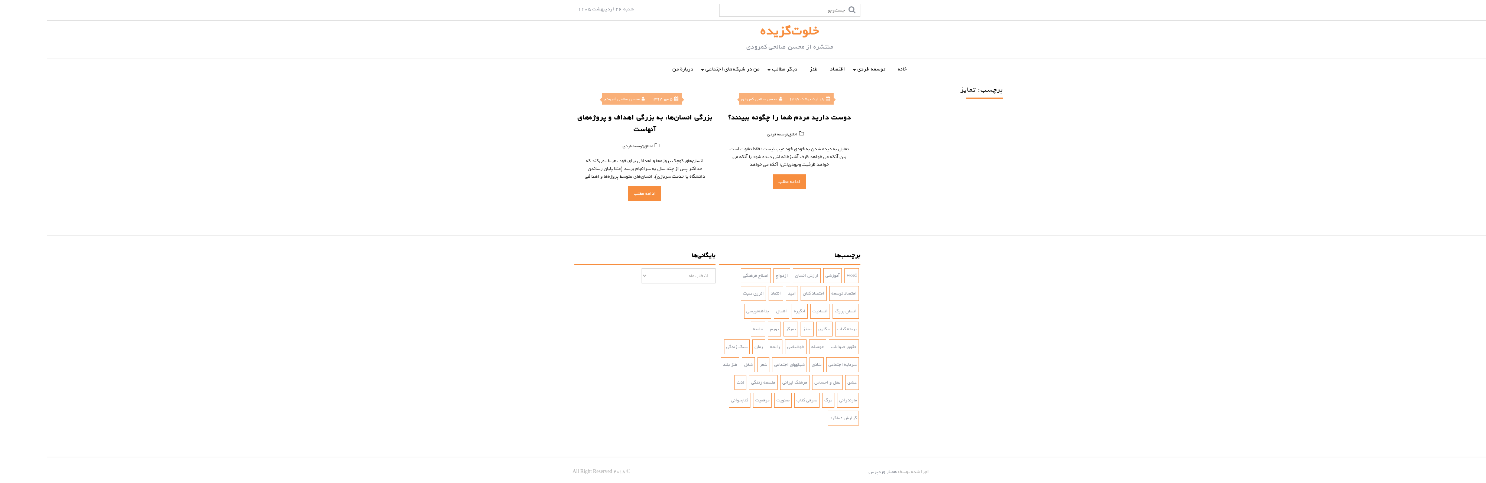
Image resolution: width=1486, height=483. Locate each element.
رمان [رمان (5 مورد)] (712, 347)
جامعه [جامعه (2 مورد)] (711, 329)
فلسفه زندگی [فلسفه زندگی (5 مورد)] (716, 382)
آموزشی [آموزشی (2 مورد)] (786, 275)
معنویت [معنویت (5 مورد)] (736, 400)
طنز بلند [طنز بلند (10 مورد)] (683, 364)
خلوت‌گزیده (743, 31)
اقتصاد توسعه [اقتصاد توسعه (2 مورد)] (797, 293)
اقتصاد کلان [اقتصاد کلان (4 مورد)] (767, 293)
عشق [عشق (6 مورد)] (805, 382)
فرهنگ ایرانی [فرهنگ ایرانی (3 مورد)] (748, 382)
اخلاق (601, 146)
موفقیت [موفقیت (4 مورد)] (715, 400)
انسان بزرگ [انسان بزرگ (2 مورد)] (799, 311)
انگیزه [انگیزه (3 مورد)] (753, 311)
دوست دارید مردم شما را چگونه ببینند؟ (742, 117)
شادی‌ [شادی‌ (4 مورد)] (770, 364)
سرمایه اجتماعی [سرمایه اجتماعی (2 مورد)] (796, 364)
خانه (855, 69)
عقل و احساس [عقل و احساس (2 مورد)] (781, 382)
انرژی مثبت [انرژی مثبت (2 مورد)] (706, 293)
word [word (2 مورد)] (805, 275)
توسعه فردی (825, 69)
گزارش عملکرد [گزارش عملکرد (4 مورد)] (796, 418)
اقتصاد (790, 69)
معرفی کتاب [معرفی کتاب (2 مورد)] (760, 400)
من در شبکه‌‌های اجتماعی (686, 69)
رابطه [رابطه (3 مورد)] (728, 347)
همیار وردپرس (836, 472)
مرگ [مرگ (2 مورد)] (781, 400)
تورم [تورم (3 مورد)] (727, 329)
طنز (767, 69)
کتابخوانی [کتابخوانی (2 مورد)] (692, 400)
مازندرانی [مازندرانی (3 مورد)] (801, 400)
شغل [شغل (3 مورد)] (701, 364)
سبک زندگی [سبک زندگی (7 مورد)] (690, 347)
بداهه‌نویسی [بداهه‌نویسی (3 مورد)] (711, 311)
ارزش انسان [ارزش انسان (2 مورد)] (760, 275)
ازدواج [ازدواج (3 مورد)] (735, 275)
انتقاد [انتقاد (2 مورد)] (729, 293)
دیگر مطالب (738, 69)
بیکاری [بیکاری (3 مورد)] (777, 329)
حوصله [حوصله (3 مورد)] (771, 347)
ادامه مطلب (598, 193)
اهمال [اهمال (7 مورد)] (734, 311)
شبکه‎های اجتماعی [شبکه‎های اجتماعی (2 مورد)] (742, 364)
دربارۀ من (636, 69)
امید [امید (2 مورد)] (745, 293)
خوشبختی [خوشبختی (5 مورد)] (748, 347)
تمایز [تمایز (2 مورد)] (760, 329)
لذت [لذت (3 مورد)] (693, 382)
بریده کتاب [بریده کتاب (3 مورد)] (800, 329)
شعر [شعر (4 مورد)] (716, 364)
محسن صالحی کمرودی (577, 99)
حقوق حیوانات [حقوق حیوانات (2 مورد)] (797, 347)
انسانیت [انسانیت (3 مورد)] (773, 311)
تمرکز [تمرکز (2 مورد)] (744, 329)
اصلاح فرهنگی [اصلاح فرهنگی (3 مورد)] (709, 275)
